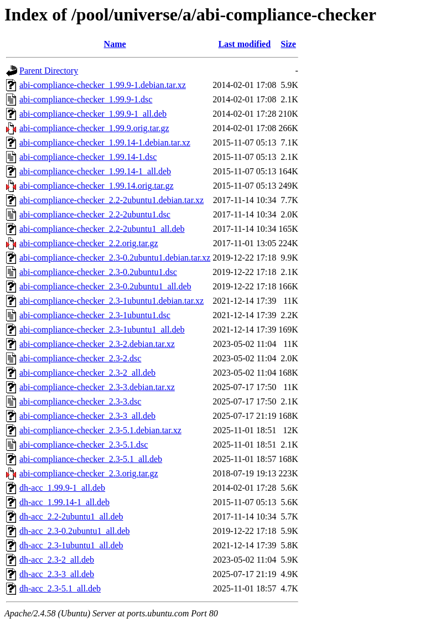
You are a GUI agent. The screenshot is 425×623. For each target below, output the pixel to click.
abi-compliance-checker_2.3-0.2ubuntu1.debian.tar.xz (114, 257)
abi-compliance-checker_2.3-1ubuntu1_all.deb (102, 329)
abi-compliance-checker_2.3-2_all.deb (87, 372)
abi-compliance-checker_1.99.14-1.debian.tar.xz (104, 142)
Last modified (244, 44)
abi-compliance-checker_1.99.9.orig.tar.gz (94, 128)
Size (288, 44)
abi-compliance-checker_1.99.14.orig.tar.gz (96, 185)
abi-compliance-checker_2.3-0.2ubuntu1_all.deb (105, 286)
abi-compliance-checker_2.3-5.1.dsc (83, 444)
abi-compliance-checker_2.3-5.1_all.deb (90, 459)
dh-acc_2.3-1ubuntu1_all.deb (71, 545)
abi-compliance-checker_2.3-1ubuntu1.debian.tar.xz (111, 300)
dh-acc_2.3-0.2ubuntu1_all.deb (74, 531)
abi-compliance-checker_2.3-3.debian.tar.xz (97, 387)
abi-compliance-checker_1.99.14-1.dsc (88, 157)
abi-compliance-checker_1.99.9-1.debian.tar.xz (102, 85)
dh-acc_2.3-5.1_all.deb (60, 588)
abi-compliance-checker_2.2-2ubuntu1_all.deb (102, 228)
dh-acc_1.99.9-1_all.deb (62, 487)
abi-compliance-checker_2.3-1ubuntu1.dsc (94, 315)
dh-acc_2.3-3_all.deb (56, 574)
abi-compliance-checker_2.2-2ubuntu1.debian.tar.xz (111, 200)
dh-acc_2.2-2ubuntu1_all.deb (71, 516)
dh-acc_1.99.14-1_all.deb (64, 502)
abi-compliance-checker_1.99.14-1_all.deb (95, 171)
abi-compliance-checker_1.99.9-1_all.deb (93, 113)
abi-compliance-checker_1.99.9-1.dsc (85, 99)
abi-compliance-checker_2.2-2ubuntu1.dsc (94, 214)
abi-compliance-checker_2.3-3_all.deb (87, 415)
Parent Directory (48, 70)
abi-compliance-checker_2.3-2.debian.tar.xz (97, 344)
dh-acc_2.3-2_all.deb (56, 559)
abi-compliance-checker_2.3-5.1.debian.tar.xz (100, 430)
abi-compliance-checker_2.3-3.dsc (80, 401)
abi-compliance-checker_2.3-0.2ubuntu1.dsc (98, 272)
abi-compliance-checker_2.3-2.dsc (80, 358)
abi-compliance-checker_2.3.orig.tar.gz (88, 473)
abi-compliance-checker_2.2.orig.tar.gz (88, 243)
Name (115, 44)
